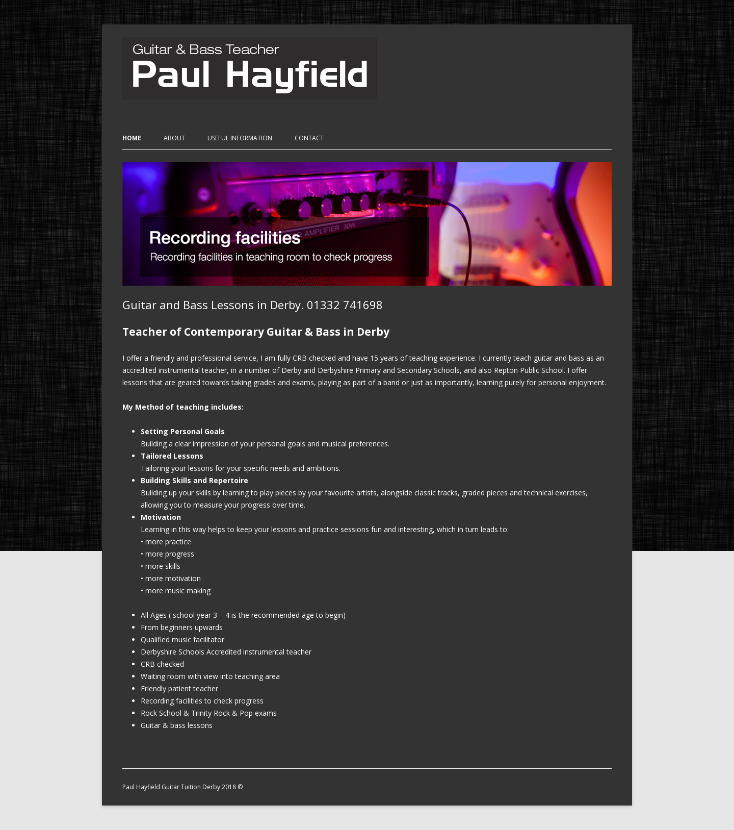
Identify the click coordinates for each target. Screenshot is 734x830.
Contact (309, 138)
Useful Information (239, 138)
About (174, 138)
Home (131, 138)
